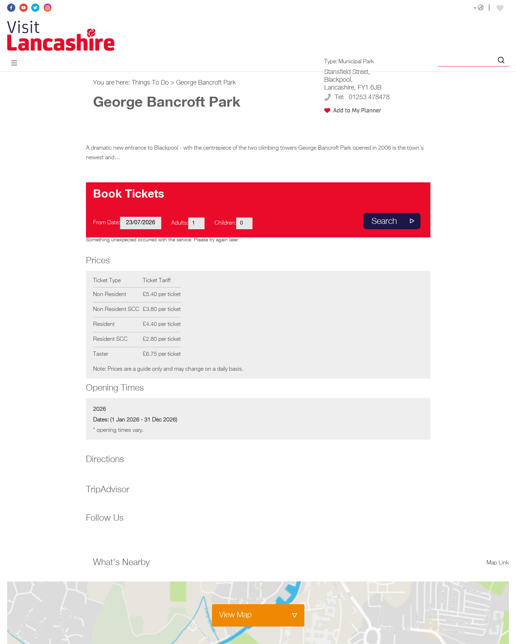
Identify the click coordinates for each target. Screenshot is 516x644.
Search (384, 221)
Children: (225, 223)
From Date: (106, 223)
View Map (235, 615)
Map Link (498, 563)
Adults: (179, 223)
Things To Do (150, 83)
